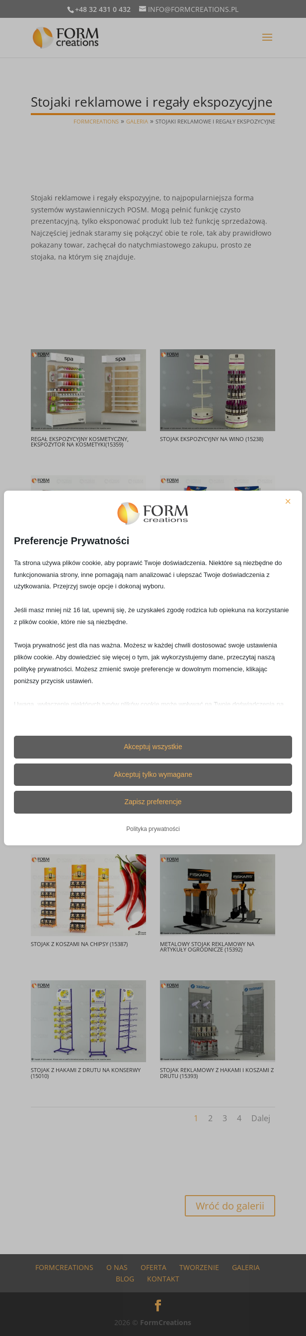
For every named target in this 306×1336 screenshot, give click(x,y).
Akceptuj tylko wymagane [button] (153, 774)
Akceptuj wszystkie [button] (153, 747)
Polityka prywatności (153, 829)
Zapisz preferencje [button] (152, 802)
